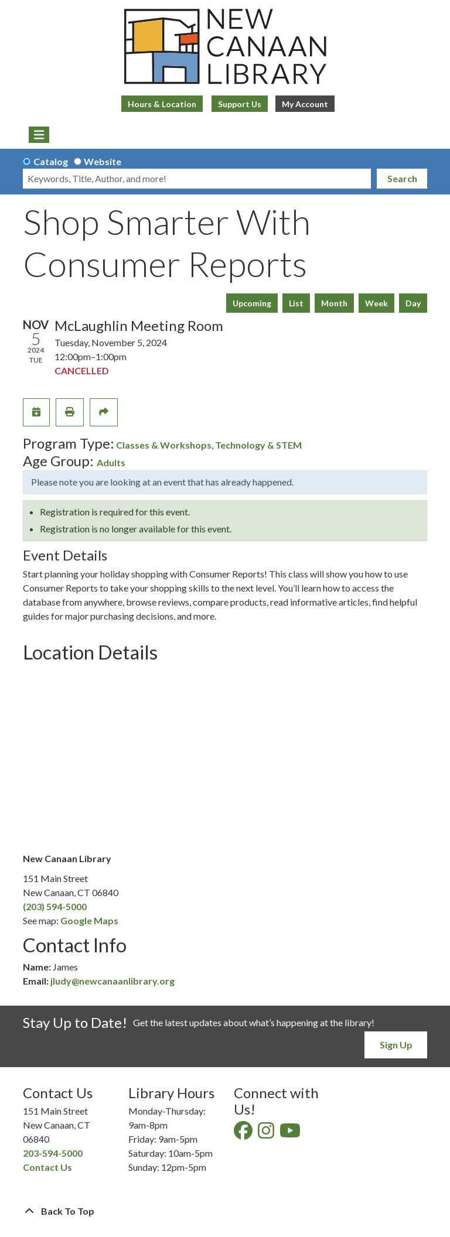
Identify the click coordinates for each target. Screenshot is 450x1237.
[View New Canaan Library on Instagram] (267, 1133)
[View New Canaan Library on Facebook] (244, 1133)
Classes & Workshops (164, 444)
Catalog (50, 161)
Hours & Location (162, 104)
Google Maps (89, 920)
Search (402, 178)
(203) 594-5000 (55, 906)
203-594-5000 (53, 1153)
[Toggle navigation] (39, 135)
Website (102, 161)
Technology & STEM (258, 444)
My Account (305, 104)
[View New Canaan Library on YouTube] (290, 1133)
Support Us (239, 104)
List (296, 303)
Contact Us (47, 1167)
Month (334, 303)
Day (413, 303)
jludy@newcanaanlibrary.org (112, 980)
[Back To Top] (225, 1211)
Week (376, 303)
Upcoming (252, 303)
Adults (111, 462)
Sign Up (396, 1044)
